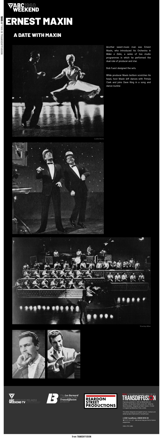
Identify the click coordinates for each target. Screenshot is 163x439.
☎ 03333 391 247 (128, 420)
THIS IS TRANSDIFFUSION (1, 40)
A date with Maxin (37, 35)
